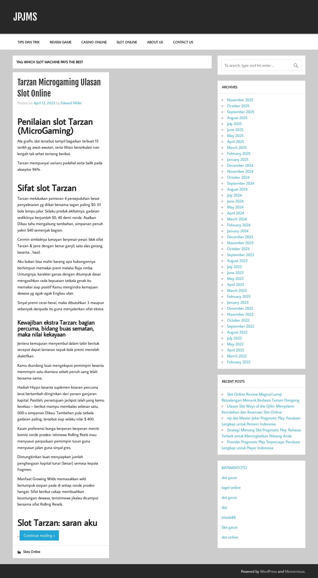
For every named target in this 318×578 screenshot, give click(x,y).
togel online (231, 487)
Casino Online (94, 42)
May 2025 (235, 135)
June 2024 (235, 201)
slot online (230, 537)
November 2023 (240, 242)
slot (224, 507)
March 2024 (237, 218)
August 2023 (237, 260)
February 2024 (238, 224)
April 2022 (235, 349)
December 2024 (240, 165)
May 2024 (235, 206)
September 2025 (240, 111)
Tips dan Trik (29, 42)
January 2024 (237, 230)
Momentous (295, 571)
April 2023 (235, 284)
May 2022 (235, 343)
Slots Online (31, 551)
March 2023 (237, 290)
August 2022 (237, 332)
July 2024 (234, 195)
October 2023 (238, 248)
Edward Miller (71, 102)
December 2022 (240, 308)
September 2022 (240, 326)
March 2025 (237, 147)
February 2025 (238, 153)
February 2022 (238, 361)
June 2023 (235, 272)
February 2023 (239, 296)
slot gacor (229, 477)
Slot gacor (230, 527)
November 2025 (240, 99)
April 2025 (235, 141)
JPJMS (25, 17)
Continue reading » (39, 535)
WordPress (268, 571)
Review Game (60, 42)
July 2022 (234, 338)
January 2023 (238, 302)
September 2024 (240, 183)
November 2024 (240, 171)
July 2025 (234, 123)
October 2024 (238, 177)
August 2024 (237, 189)
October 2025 (238, 105)
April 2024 (235, 212)
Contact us (183, 42)
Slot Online (127, 42)
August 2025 (237, 117)
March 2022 (237, 355)
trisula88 (229, 517)
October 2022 (238, 320)
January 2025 (237, 159)
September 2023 (240, 254)
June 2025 (235, 129)
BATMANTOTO (234, 467)
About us (155, 42)
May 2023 (235, 278)
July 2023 (234, 266)
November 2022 (240, 314)
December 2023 (240, 236)
